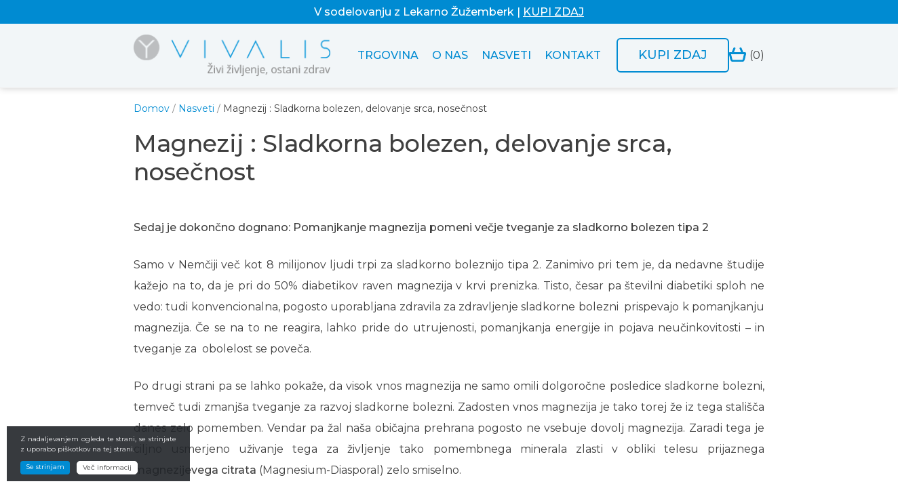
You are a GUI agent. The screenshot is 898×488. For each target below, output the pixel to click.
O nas (450, 55)
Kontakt (573, 55)
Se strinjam (45, 466)
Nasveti (506, 55)
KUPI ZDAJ (553, 11)
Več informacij (107, 467)
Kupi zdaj (672, 54)
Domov (152, 108)
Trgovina (387, 55)
